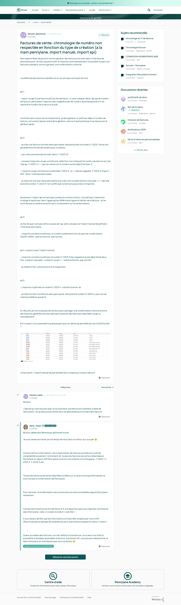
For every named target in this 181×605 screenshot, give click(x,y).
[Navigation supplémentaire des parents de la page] (29, 22)
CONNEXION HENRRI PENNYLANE (142, 56)
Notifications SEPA (137, 129)
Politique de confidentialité (72, 597)
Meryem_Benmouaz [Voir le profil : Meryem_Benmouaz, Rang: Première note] (37, 34)
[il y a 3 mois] (130, 68)
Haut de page (50, 597)
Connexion (158, 10)
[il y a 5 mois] (130, 59)
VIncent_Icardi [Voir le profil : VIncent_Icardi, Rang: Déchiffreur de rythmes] (36, 395)
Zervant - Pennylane (136, 65)
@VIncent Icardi (61, 432)
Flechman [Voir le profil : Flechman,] (143, 100)
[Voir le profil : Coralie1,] (123, 121)
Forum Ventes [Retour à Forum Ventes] (46, 22)
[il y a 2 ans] (130, 50)
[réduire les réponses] (17, 394)
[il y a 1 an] (129, 41)
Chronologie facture (136, 47)
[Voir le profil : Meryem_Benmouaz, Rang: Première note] (23, 35)
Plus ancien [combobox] (107, 387)
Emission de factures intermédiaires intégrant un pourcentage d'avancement (141, 120)
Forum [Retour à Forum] (35, 22)
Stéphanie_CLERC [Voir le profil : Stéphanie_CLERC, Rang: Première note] (144, 51)
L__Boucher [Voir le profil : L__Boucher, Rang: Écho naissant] (140, 42)
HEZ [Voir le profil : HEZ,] (140, 133)
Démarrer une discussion (65, 557)
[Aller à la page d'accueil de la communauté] (22, 10)
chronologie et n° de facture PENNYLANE (139, 38)
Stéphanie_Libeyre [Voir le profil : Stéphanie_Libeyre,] (147, 113)
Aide (89, 597)
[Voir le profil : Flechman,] (123, 99)
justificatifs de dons (137, 97)
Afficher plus (141, 150)
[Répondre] (104, 378)
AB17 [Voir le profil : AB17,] (141, 143)
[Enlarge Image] (65, 347)
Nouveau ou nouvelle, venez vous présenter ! (91, 3)
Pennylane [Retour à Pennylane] (21, 22)
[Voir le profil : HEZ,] (123, 131)
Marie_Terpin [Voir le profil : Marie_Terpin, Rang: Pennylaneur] (35, 426)
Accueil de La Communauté (29, 597)
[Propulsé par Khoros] (158, 599)
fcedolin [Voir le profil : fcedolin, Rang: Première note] (140, 78)
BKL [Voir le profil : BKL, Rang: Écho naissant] (138, 60)
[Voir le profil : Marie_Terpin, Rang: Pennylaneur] (25, 427)
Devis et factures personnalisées (144, 139)
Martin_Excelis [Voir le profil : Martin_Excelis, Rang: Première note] (143, 69)
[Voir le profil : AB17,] (123, 141)
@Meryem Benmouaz (41, 432)
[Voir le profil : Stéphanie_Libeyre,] (123, 108)
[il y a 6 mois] (130, 78)
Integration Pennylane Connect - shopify (142, 74)
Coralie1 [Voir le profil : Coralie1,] (142, 123)
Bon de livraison (135, 107)
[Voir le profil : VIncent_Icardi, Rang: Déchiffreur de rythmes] (25, 396)
